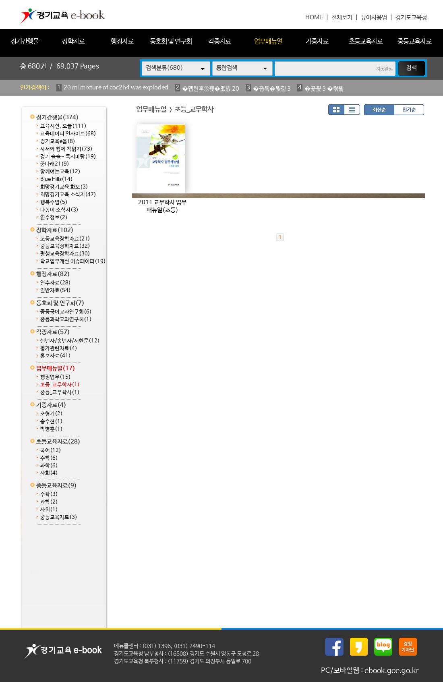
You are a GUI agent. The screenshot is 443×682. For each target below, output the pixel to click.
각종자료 (219, 42)
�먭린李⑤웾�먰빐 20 (210, 88)
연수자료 (55, 283)
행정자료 (122, 42)
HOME (314, 17)
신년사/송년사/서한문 (70, 341)
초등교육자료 (366, 42)
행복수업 (54, 202)
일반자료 (55, 291)
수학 (49, 458)
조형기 (51, 414)
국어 (50, 451)
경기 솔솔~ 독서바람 (68, 157)
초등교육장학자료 (65, 239)
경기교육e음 (57, 142)
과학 (49, 466)
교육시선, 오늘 (63, 126)
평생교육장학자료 (65, 254)
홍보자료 (55, 356)
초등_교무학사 (60, 385)
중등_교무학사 (60, 393)
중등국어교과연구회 (66, 312)
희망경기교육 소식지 (68, 195)
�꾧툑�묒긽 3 (272, 88)
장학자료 (73, 42)
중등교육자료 (414, 42)
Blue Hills (56, 179)
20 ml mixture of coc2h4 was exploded (116, 87)
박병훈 (51, 429)
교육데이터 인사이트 (68, 134)
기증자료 (317, 42)
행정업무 (55, 377)
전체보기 (341, 17)
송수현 (51, 422)
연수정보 (54, 218)
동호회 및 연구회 (171, 42)
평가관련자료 (58, 349)
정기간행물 (24, 42)
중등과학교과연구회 (66, 320)
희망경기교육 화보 (64, 187)
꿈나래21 (54, 164)
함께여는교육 (60, 172)
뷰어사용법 (374, 17)
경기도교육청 (411, 17)
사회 (49, 473)
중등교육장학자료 (65, 246)
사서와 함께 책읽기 (66, 149)
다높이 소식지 (59, 210)
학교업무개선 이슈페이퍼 (73, 262)
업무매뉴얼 (268, 42)
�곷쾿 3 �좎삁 (324, 88)
